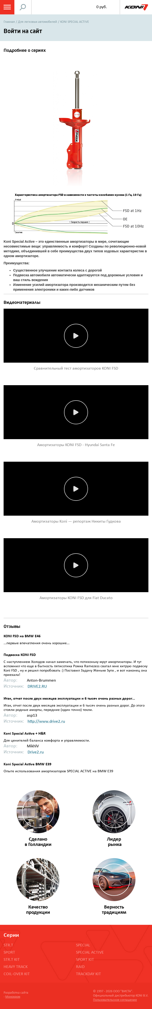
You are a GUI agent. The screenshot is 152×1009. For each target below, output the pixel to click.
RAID (80, 967)
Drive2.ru (36, 752)
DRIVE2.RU (37, 686)
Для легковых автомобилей (37, 22)
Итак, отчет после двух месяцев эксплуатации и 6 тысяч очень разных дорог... (69, 699)
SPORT (9, 952)
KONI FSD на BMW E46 (22, 636)
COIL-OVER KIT (17, 974)
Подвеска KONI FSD (20, 655)
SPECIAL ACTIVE (90, 952)
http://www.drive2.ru (46, 721)
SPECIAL (83, 945)
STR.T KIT (12, 959)
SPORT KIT (85, 959)
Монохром (12, 997)
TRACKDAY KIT (88, 974)
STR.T (8, 945)
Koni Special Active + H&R (25, 734)
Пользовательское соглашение (115, 1000)
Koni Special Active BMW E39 (27, 764)
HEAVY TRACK (16, 967)
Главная (9, 22)
